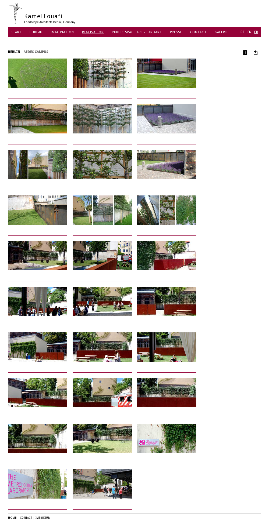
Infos (244, 52)
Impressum (43, 517)
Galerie (221, 32)
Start (16, 32)
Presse (176, 32)
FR (256, 32)
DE (242, 32)
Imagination (62, 32)
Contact (198, 32)
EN (249, 32)
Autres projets (255, 52)
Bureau (36, 32)
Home (12, 517)
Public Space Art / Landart (137, 32)
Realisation (93, 32)
